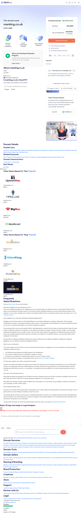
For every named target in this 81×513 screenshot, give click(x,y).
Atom (6, 479)
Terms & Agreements (35, 498)
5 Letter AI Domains (45, 447)
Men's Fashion (7, 157)
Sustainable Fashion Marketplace (23, 150)
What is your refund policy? (11, 344)
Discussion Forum (8, 459)
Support (7, 485)
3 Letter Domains (47, 443)
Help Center (11, 304)
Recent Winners (37, 477)
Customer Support (8, 488)
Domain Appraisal (23, 452)
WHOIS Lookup (43, 452)
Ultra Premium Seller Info (31, 457)
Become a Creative (8, 477)
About (5, 482)
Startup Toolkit (68, 465)
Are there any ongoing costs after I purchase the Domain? (19, 361)
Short (9, 162)
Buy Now (61, 26)
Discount (73, 70)
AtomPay (64, 457)
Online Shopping (41, 157)
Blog (29, 482)
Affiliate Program (43, 493)
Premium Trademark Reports (11, 472)
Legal (6, 495)
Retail (47, 157)
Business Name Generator (45, 465)
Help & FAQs (17, 488)
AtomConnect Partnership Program (13, 493)
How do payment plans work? (11, 386)
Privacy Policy (17, 498)
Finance (24, 438)
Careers (33, 482)
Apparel (19, 157)
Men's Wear (53, 157)
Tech (14, 438)
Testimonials (23, 482)
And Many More (23, 152)
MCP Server (51, 493)
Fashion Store (60, 157)
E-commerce (33, 157)
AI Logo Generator (12, 467)
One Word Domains (24, 445)
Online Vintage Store (13, 152)
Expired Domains (55, 445)
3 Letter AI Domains (23, 447)
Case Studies (16, 482)
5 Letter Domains (67, 443)
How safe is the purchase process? (13, 373)
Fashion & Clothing (8, 150)
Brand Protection (11, 469)
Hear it (5, 70)
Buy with (61, 112)
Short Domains (38, 443)
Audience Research (58, 465)
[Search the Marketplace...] (15, 86)
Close (2, 428)
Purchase (48, 64)
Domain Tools (10, 449)
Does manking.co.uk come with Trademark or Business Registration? (22, 318)
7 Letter (5, 162)
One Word (44, 438)
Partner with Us (11, 490)
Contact (9, 482)
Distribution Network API (31, 493)
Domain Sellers (10, 454)
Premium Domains (8, 443)
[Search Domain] (63, 432)
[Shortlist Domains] (72, 2)
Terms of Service (8, 498)
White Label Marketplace (62, 493)
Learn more (16, 63)
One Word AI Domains (58, 447)
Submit (13, 89)
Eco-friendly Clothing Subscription (55, 150)
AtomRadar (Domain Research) (66, 452)
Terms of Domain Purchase (46, 358)
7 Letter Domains (13, 445)
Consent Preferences (9, 502)
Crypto (35, 438)
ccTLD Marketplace (56, 457)
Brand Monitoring (25, 472)
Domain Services (11, 440)
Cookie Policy (25, 498)
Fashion (27, 157)
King (7, 167)
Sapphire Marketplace (44, 457)
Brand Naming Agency (31, 465)
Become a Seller (8, 457)
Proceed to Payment (64, 40)
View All (32, 171)
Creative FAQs (19, 477)
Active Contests (28, 477)
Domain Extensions (33, 452)
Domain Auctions (72, 457)
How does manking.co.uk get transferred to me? (17, 307)
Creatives (8, 474)
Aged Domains (34, 445)
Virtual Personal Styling (39, 150)
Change (7, 89)
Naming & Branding (12, 462)
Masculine (16, 162)
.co (12, 162)
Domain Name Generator (10, 452)
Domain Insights (52, 452)
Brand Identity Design (19, 465)
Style (22, 157)
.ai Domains (30, 443)
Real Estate (29, 438)
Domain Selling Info (18, 457)
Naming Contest (8, 465)
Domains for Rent (65, 445)
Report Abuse (25, 488)
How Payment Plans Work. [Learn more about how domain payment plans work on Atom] (58, 402)
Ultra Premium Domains (20, 443)
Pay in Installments (61, 32)
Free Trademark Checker (37, 472)
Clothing (14, 157)
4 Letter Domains (57, 443)
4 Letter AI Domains (34, 447)
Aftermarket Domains (44, 445)
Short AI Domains (12, 447)
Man (4, 167)
